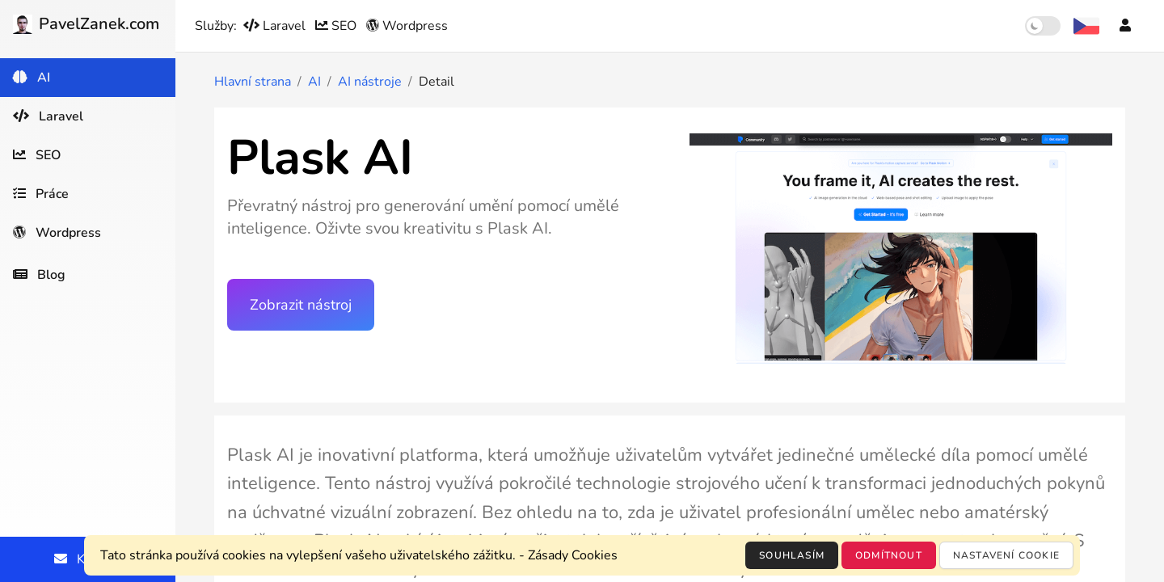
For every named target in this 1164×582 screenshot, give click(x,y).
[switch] (1043, 26)
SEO (337, 26)
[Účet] (1125, 25)
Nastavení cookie (1006, 555)
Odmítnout (888, 555)
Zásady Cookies (573, 555)
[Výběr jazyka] (1086, 25)
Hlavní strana (252, 82)
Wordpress (407, 26)
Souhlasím (791, 555)
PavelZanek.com (86, 24)
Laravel (276, 26)
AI (314, 82)
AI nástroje (370, 82)
